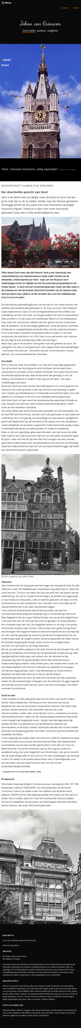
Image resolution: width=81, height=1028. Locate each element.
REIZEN (76, 8)
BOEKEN (65, 8)
